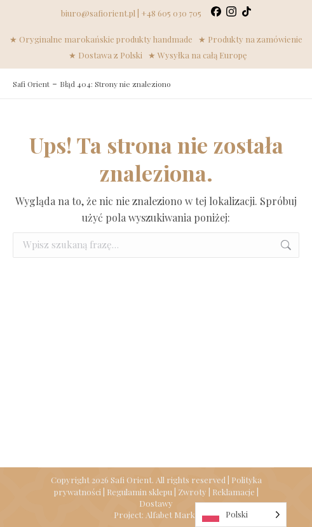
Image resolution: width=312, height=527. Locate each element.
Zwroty (192, 491)
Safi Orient (31, 84)
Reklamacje (233, 491)
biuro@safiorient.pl (98, 13)
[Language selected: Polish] (241, 514)
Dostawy (156, 503)
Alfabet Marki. (172, 514)
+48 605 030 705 (171, 13)
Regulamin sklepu (139, 491)
